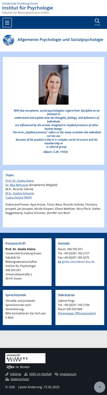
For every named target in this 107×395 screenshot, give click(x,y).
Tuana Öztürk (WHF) (18, 197)
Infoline (13, 374)
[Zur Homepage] (53, 3)
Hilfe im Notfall (38, 374)
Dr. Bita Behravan (16, 185)
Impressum (66, 374)
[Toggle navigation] (7, 22)
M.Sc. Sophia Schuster (19, 193)
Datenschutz (17, 379)
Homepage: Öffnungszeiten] (77, 313)
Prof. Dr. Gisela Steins (19, 181)
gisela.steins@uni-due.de (78, 262)
